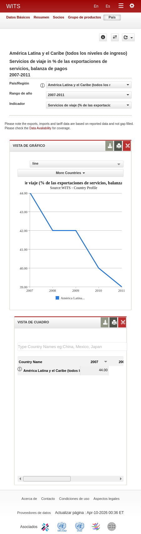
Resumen (41, 17)
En (96, 6)
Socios (58, 17)
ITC (46, 526)
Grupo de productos (84, 17)
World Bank (113, 526)
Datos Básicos (18, 17)
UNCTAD (63, 526)
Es (108, 6)
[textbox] (73, 346)
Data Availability (40, 128)
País (112, 17)
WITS (13, 6)
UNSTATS (79, 526)
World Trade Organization (96, 526)
